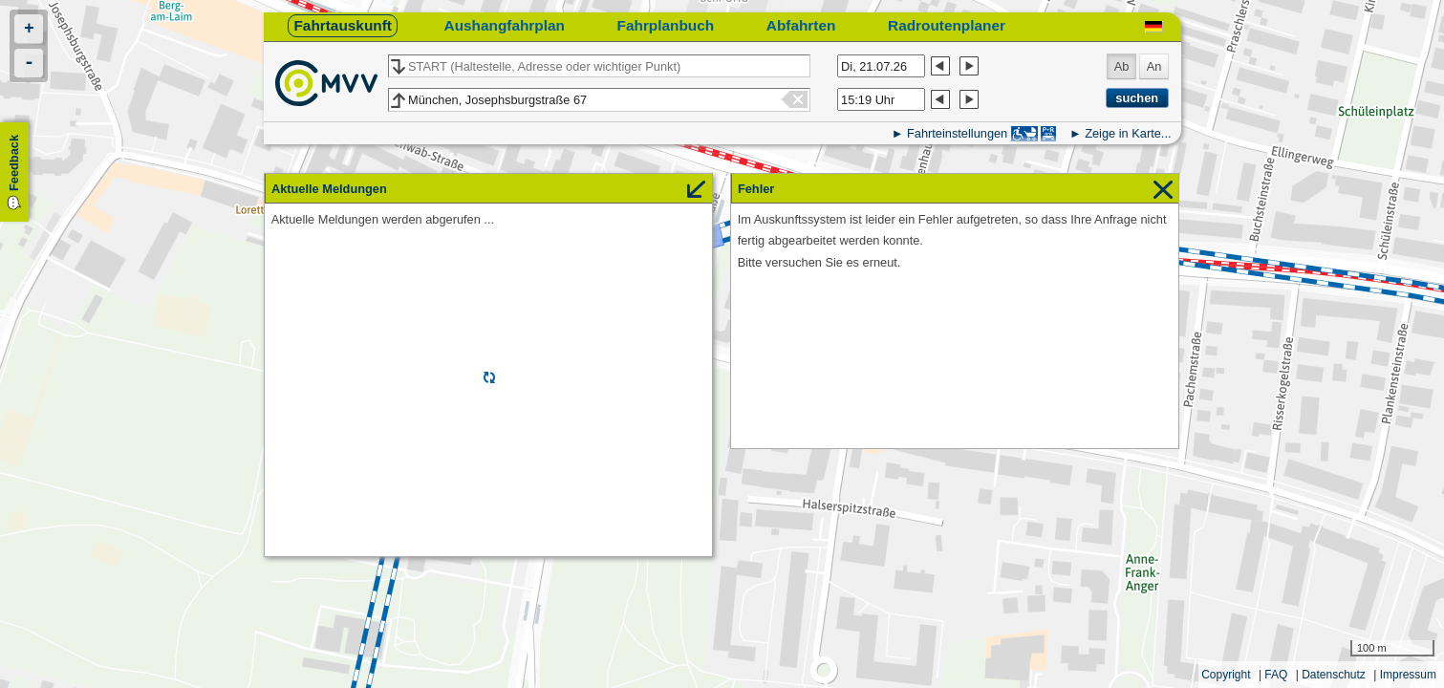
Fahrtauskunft (342, 25)
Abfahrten (801, 25)
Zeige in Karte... (1128, 133)
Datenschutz (1334, 674)
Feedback (14, 163)
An (1154, 66)
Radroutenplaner (946, 25)
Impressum (1408, 674)
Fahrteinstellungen (957, 133)
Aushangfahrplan (504, 25)
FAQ (1275, 674)
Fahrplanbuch (666, 25)
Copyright (1225, 674)
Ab (1122, 66)
